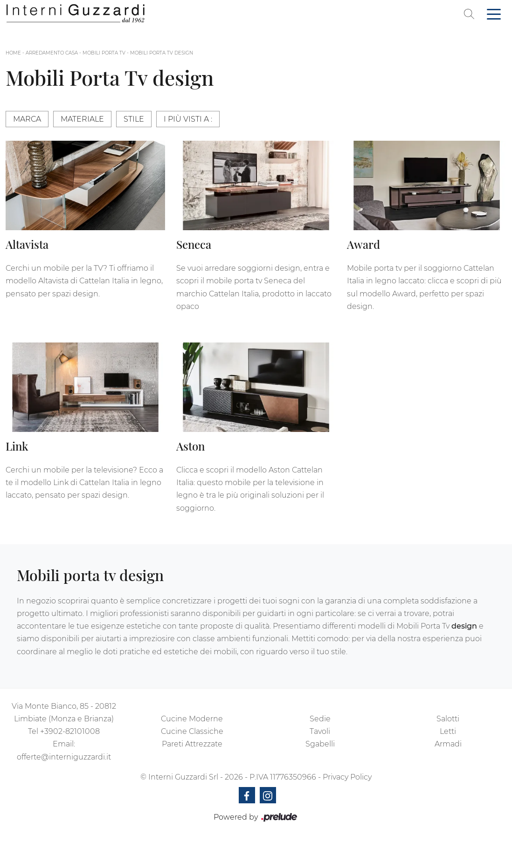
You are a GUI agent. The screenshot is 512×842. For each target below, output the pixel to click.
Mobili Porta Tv (104, 53)
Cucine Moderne (192, 718)
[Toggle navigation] (493, 13)
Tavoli (320, 731)
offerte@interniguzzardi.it (64, 757)
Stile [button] (134, 119)
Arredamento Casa (52, 53)
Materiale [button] (82, 119)
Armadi (448, 743)
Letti (448, 731)
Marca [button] (27, 119)
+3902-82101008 (70, 731)
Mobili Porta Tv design (161, 53)
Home (13, 53)
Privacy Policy (347, 777)
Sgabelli (320, 743)
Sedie (320, 718)
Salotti (447, 718)
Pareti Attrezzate (192, 743)
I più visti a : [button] (188, 119)
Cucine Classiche (192, 731)
